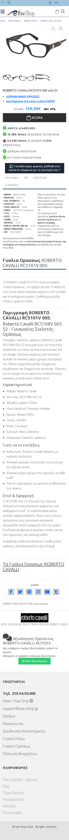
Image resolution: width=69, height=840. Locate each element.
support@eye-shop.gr (20, 708)
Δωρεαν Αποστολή (19, 151)
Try (26, 178)
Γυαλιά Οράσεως (17, 746)
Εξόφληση (12, 185)
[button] (61, 45)
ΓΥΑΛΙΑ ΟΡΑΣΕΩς (14, 20)
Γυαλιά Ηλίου (14, 738)
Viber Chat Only (18, 700)
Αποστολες (40, 178)
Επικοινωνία (13, 723)
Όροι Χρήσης (13, 792)
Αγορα (34, 117)
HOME (2, 20)
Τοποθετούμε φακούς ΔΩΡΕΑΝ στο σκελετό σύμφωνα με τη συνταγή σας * (35, 168)
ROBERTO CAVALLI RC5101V (51, 20)
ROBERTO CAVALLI (31, 20)
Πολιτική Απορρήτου (20, 753)
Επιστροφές (12, 812)
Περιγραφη (12, 178)
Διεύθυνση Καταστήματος (24, 731)
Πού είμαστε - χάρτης (20, 779)
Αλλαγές (9, 805)
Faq (6, 786)
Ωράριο (9, 716)
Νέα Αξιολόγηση (34, 661)
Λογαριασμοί (13, 799)
